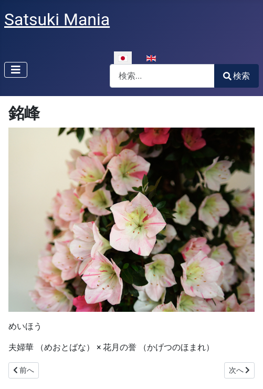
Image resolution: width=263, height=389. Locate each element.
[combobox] (162, 76)
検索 (236, 76)
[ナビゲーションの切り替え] (15, 70)
